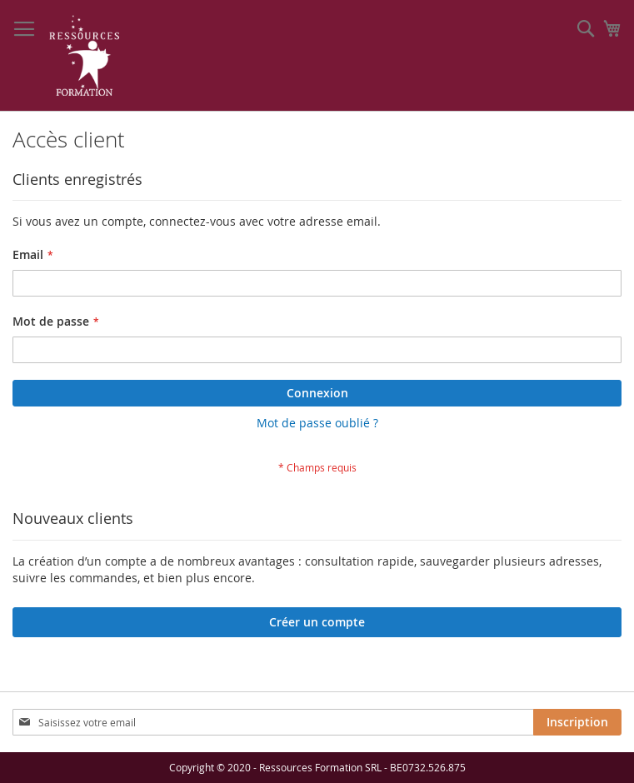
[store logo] (84, 56)
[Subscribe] (577, 722)
